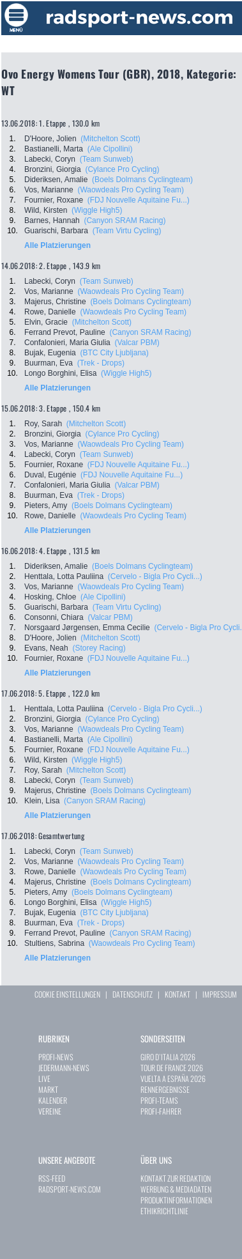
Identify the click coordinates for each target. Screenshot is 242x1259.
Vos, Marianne (48, 189)
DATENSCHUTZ (132, 994)
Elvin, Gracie (46, 322)
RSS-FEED (51, 1178)
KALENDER (52, 1100)
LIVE (44, 1078)
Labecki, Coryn (49, 159)
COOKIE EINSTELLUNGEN (67, 994)
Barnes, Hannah (52, 220)
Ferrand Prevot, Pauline (64, 332)
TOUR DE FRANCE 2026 (171, 1067)
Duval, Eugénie (50, 474)
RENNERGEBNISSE (165, 1089)
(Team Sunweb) (106, 159)
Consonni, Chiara (54, 617)
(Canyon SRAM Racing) (124, 220)
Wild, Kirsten (45, 210)
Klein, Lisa (41, 800)
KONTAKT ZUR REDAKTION (175, 1178)
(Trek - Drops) (101, 363)
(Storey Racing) (98, 648)
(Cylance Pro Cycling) (122, 169)
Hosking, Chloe (50, 596)
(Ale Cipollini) (110, 148)
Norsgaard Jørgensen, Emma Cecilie (87, 627)
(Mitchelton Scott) (110, 138)
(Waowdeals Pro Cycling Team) (130, 189)
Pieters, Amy (45, 505)
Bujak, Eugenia (50, 352)
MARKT (48, 1089)
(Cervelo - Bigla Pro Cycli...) (155, 576)
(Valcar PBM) (136, 342)
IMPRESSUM (219, 994)
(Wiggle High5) (97, 210)
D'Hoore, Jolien (50, 138)
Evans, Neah (46, 648)
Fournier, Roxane (53, 200)
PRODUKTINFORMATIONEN (176, 1199)
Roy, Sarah (43, 423)
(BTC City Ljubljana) (114, 352)
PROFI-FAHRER (160, 1111)
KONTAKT (177, 994)
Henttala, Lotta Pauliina (63, 576)
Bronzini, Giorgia (52, 169)
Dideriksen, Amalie (55, 179)
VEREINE (49, 1111)
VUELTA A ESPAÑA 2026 (173, 1078)
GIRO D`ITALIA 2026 (167, 1056)
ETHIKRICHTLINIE (164, 1210)
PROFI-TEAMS (159, 1100)
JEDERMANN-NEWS (63, 1067)
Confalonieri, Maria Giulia (67, 342)
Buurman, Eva (48, 363)
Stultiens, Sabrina (54, 943)
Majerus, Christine (55, 301)
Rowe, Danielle (50, 311)
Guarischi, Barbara (56, 230)
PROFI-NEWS (55, 1056)
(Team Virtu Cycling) (127, 230)
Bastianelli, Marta (53, 148)
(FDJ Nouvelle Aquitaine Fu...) (138, 200)
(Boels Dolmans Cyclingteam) (142, 179)
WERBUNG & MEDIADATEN (175, 1189)
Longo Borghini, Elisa (60, 373)
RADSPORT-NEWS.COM (69, 1189)
